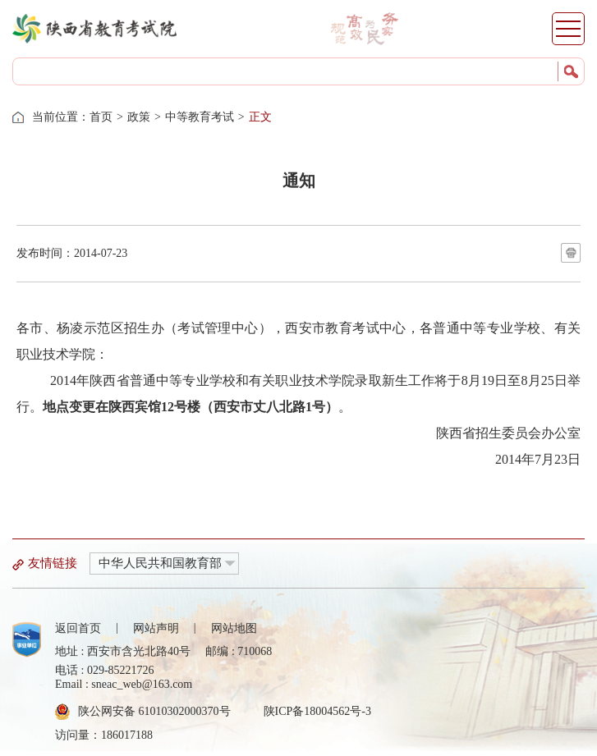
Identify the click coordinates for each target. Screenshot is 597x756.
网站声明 (156, 628)
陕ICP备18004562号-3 (317, 711)
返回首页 (78, 628)
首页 (101, 117)
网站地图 (234, 628)
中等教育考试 (199, 117)
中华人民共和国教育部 (160, 563)
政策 (138, 117)
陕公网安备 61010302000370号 (154, 711)
